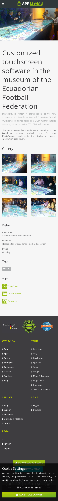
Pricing (6, 358)
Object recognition (40, 389)
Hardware (36, 385)
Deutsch (36, 410)
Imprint (6, 448)
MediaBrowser (11, 293)
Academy (7, 376)
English (35, 405)
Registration (37, 380)
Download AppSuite (29, 462)
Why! (34, 353)
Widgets (36, 371)
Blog (5, 380)
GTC (5, 439)
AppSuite (36, 362)
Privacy (6, 443)
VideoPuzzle (10, 286)
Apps (5, 353)
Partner (6, 371)
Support (6, 410)
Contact (6, 423)
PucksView (9, 301)
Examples (7, 362)
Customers (8, 367)
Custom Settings (29, 488)
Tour (5, 349)
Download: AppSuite (12, 419)
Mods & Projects (40, 376)
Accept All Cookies (29, 495)
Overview (36, 349)
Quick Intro (37, 358)
